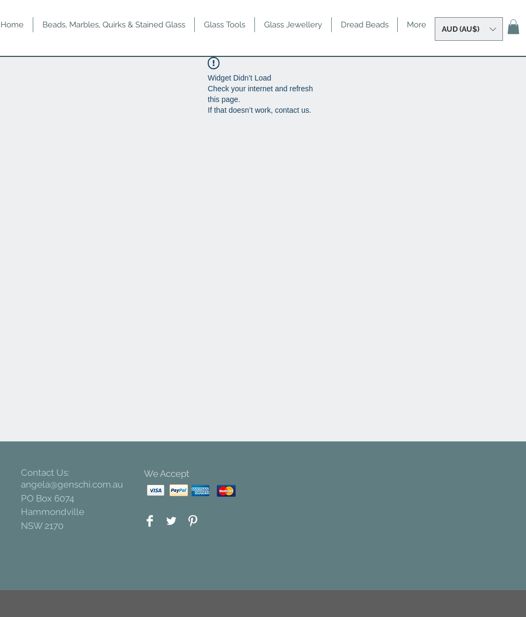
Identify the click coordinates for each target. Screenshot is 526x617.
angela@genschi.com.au (72, 484)
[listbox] (469, 29)
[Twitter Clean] (171, 521)
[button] (469, 29)
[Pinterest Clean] (193, 521)
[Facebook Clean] (150, 521)
